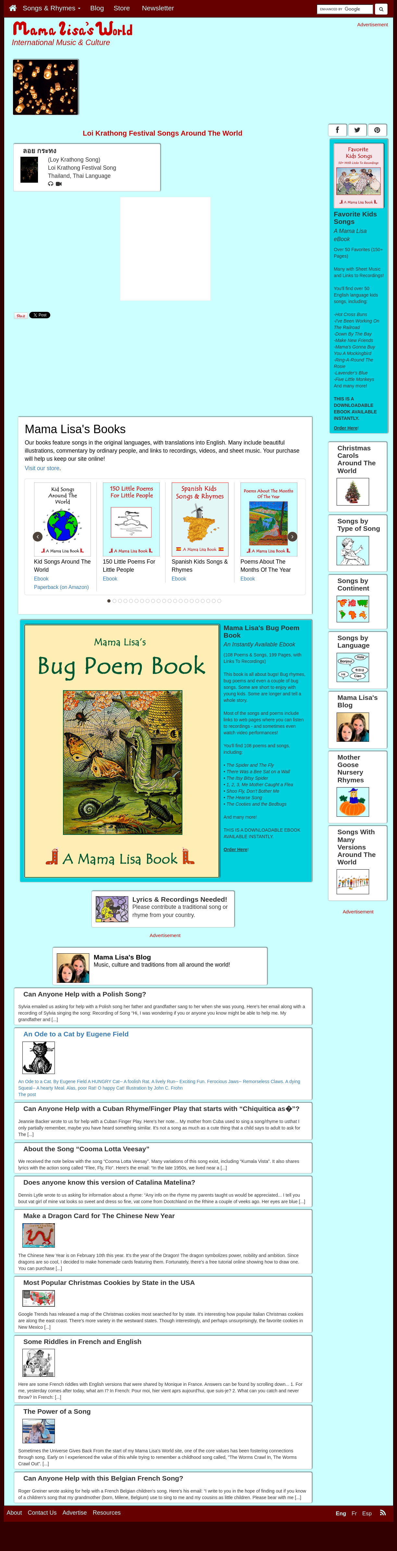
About (14, 1512)
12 (169, 601)
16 (191, 601)
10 (158, 601)
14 (180, 601)
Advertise (75, 1512)
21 (219, 601)
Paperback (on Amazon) (61, 587)
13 (175, 601)
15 (186, 601)
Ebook (41, 578)
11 (164, 601)
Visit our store (42, 468)
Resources (107, 1512)
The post (27, 1094)
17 (197, 601)
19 (208, 601)
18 (202, 601)
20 (213, 601)
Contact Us (42, 1512)
